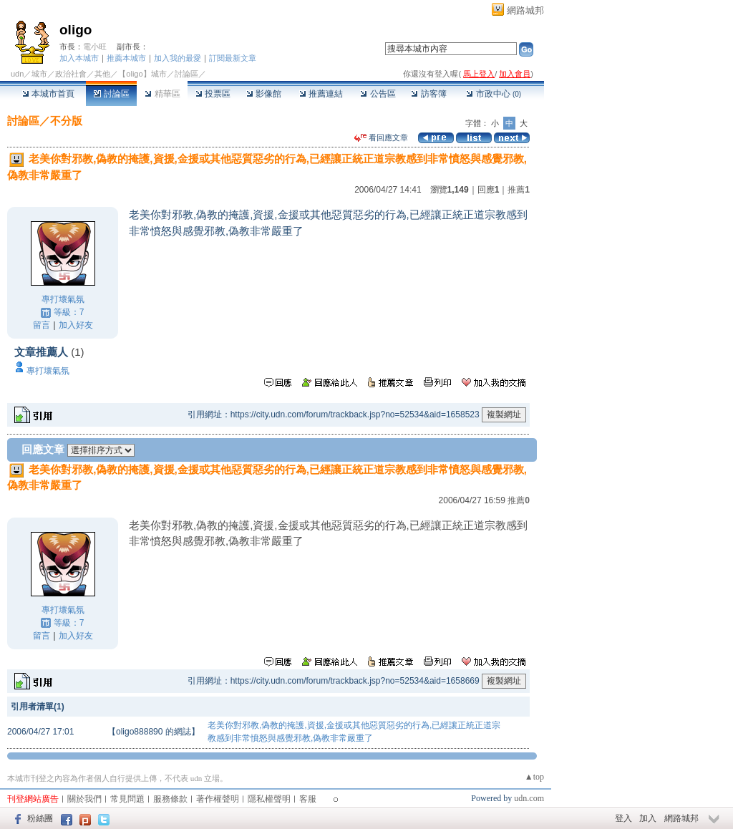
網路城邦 (525, 10)
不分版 (66, 121)
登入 (623, 818)
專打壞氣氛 (63, 299)
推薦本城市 (126, 58)
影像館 (263, 94)
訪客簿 (428, 94)
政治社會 (71, 73)
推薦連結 (321, 94)
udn (17, 73)
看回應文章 (381, 137)
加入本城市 (79, 58)
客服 (307, 799)
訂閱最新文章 (232, 58)
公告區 (377, 94)
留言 (41, 325)
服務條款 (170, 799)
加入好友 (76, 325)
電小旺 (95, 46)
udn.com (529, 798)
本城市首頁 (48, 94)
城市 (39, 73)
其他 (102, 73)
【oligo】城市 (142, 73)
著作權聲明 (217, 799)
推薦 (519, 190)
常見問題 (127, 799)
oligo (75, 29)
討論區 (111, 94)
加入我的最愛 (177, 58)
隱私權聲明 (269, 799)
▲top (534, 777)
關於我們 (84, 799)
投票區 (212, 94)
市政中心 (493, 94)
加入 (647, 818)
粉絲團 (40, 818)
